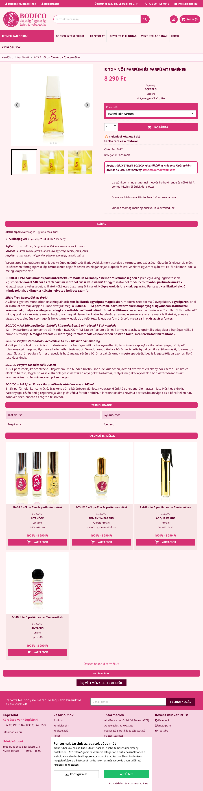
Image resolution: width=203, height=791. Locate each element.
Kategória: (110, 155)
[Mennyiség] (108, 127)
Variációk (37, 542)
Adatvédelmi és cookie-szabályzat (129, 783)
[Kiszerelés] (151, 113)
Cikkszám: (110, 149)
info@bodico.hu (12, 732)
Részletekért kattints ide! (159, 170)
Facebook (162, 720)
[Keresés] (101, 19)
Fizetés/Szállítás (113, 735)
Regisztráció (60, 730)
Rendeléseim (61, 725)
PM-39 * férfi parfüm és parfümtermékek (165, 507)
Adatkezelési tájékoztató (118, 725)
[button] (24, 162)
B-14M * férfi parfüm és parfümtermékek (37, 617)
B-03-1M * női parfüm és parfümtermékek (101, 507)
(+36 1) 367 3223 (36, 725)
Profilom (58, 720)
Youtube (161, 730)
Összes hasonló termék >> (102, 664)
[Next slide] (87, 105)
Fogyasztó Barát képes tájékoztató (124, 730)
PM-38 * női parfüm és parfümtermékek (37, 507)
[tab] (48, 143)
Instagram (163, 725)
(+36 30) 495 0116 (13, 725)
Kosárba (157, 127)
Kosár (56, 735)
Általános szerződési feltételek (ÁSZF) (126, 720)
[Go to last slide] (17, 105)
